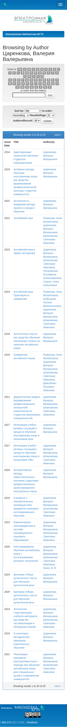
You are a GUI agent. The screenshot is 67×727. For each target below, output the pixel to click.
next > (57, 134)
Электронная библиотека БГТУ (24, 34)
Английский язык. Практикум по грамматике (24, 295)
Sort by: (19, 110)
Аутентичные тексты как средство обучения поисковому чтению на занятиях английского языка (27, 341)
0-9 (19, 69)
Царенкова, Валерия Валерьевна (50, 156)
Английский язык (23, 218)
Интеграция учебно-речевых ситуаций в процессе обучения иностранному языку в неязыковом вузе (26, 431)
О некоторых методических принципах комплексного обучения (22, 640)
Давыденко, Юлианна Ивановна (50, 387)
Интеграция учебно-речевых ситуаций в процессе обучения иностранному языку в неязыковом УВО (26, 452)
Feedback (32, 722)
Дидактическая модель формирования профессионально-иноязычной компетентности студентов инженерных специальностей (27, 407)
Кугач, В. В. (49, 568)
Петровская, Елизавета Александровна (52, 274)
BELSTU (7, 722)
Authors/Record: (23, 120)
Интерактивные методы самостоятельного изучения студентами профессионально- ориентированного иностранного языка (26, 481)
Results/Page (38, 115)
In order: (47, 110)
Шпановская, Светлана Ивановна (50, 239)
